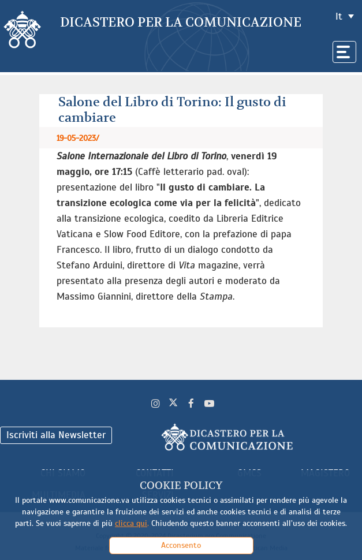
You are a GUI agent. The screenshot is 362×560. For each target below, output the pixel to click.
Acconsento (181, 545)
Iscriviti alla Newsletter (56, 435)
